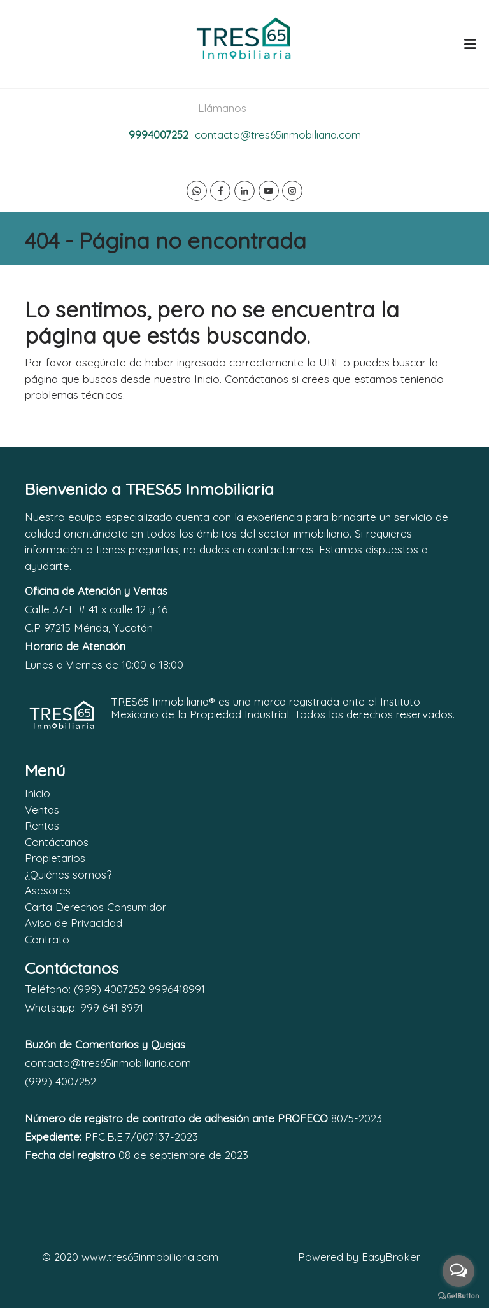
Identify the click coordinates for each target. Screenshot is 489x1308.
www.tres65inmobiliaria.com (150, 1256)
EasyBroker (391, 1256)
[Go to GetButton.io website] (458, 1295)
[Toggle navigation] (470, 44)
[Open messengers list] (458, 1271)
